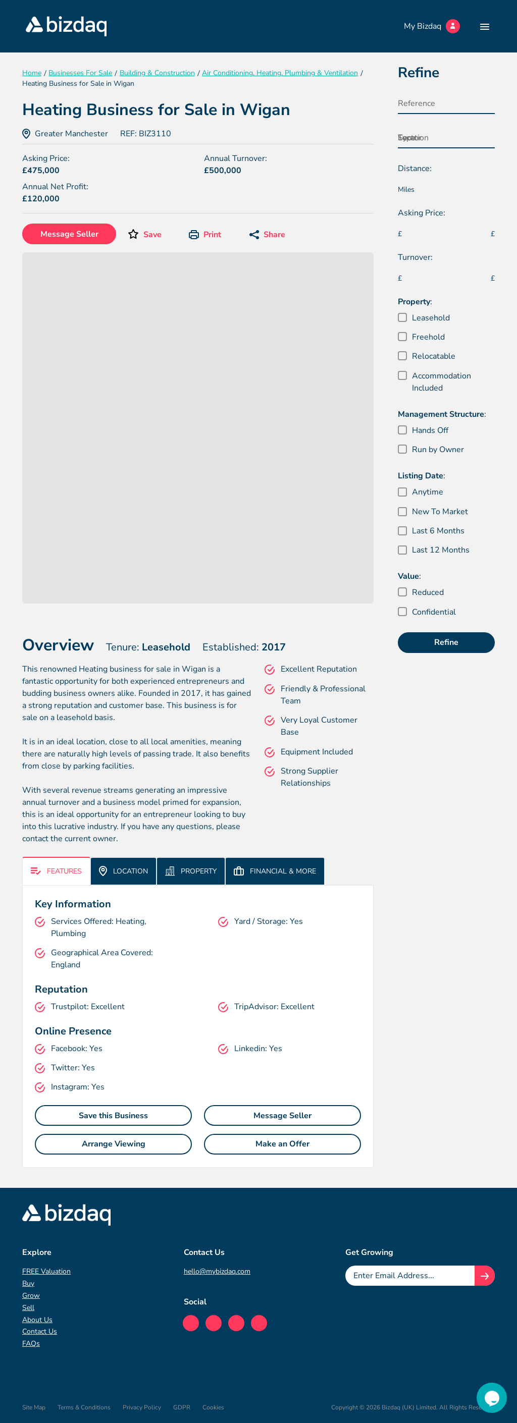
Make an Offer (282, 1144)
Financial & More (275, 871)
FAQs (31, 1343)
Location (123, 871)
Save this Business (113, 1115)
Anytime (427, 492)
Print (205, 234)
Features (56, 871)
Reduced (428, 592)
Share (267, 234)
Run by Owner (438, 449)
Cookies (213, 1407)
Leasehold (431, 317)
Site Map (33, 1407)
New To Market (440, 511)
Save (152, 234)
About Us (37, 1320)
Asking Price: (421, 212)
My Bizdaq (432, 26)
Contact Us (39, 1331)
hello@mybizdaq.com (217, 1271)
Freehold (428, 337)
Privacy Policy (142, 1407)
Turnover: (415, 257)
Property (191, 871)
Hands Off (430, 430)
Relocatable (433, 356)
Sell (28, 1307)
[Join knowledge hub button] (485, 1276)
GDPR (181, 1407)
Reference (416, 103)
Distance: (415, 168)
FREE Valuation (46, 1271)
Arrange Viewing (113, 1144)
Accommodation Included (441, 382)
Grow (31, 1295)
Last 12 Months (441, 550)
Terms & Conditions (84, 1407)
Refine (446, 642)
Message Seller (69, 234)
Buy (28, 1283)
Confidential (434, 612)
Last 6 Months (438, 530)
